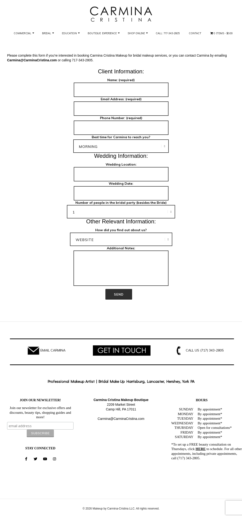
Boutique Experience (102, 33)
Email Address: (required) (121, 104)
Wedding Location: (121, 169)
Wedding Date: (121, 188)
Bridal (46, 33)
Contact (195, 33)
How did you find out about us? (121, 235)
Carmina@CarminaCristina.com (121, 419)
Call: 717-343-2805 (168, 33)
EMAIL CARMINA (52, 350)
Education (69, 33)
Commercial (22, 33)
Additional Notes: (121, 266)
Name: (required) (121, 85)
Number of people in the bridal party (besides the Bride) (121, 208)
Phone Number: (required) (121, 123)
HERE (201, 449)
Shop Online (136, 33)
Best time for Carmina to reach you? (121, 142)
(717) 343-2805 (212, 350)
